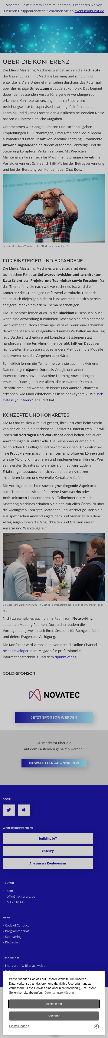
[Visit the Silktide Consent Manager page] (96, 1026)
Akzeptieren (54, 1003)
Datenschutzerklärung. (59, 992)
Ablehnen (54, 1016)
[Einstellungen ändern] (19, 1026)
